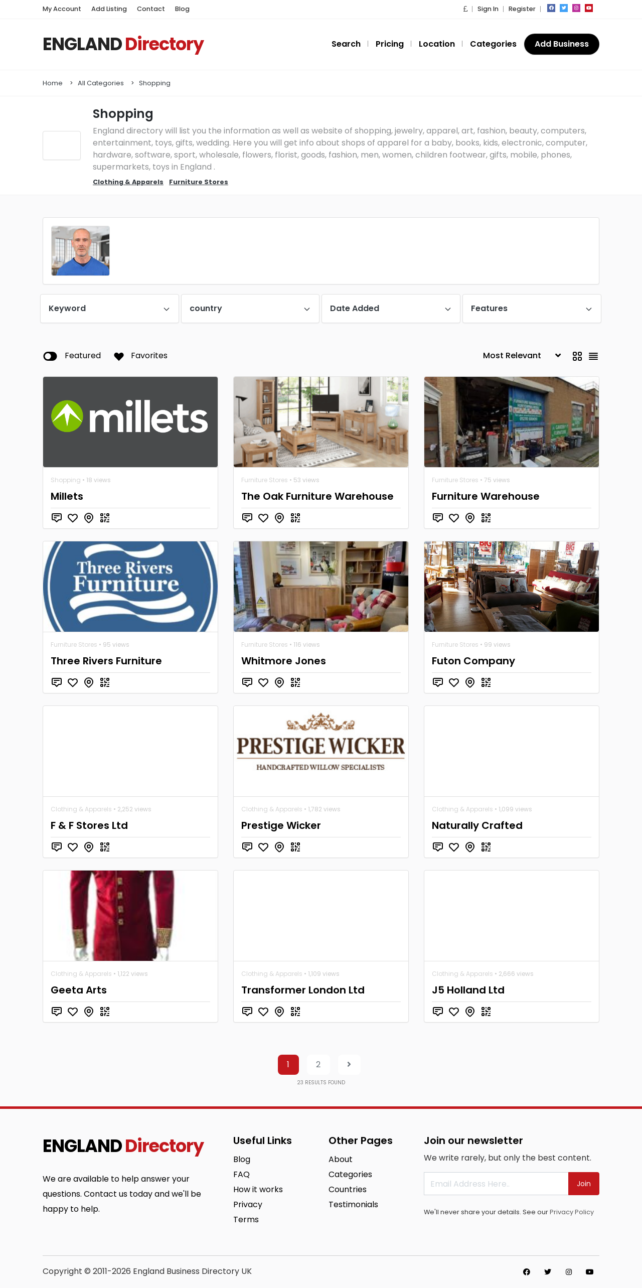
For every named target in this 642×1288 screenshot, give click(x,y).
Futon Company (473, 661)
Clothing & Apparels (81, 809)
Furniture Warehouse (486, 496)
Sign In (488, 9)
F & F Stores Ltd (89, 825)
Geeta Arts (79, 990)
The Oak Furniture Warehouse (317, 496)
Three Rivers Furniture (106, 661)
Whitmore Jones (283, 661)
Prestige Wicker (281, 825)
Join (584, 1184)
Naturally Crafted (477, 825)
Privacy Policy (572, 1212)
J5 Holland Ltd (468, 990)
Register (522, 9)
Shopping (155, 83)
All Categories (101, 83)
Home (53, 83)
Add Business (562, 44)
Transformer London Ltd (303, 990)
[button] (465, 9)
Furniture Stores (264, 480)
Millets (67, 496)
